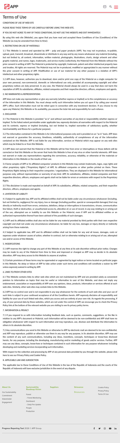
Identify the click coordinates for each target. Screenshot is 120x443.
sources (80, 392)
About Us (6, 387)
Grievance (78, 387)
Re (75, 392)
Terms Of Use (103, 394)
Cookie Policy (103, 387)
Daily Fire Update (34, 404)
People (29, 408)
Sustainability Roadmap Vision (33, 388)
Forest (28, 394)
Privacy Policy (103, 390)
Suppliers (54, 387)
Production (30, 411)
